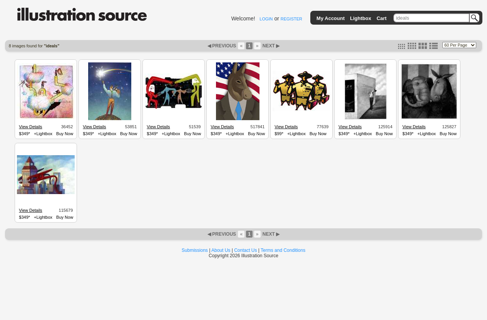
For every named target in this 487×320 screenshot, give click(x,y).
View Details (30, 126)
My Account (330, 18)
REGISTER (291, 19)
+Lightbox (43, 133)
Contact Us (245, 250)
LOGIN (266, 19)
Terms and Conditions (283, 250)
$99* (278, 133)
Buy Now (64, 133)
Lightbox (360, 18)
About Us (220, 250)
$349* (24, 133)
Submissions (195, 250)
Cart (382, 18)
